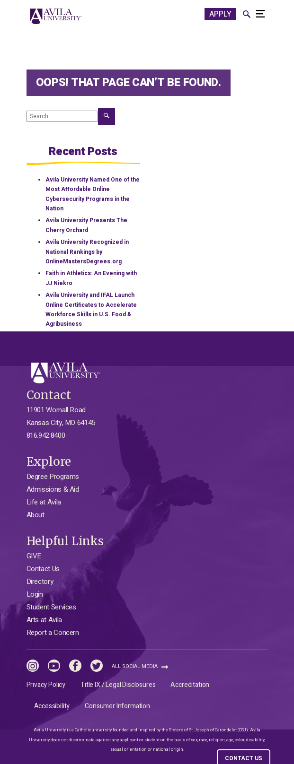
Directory (40, 581)
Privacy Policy (46, 685)
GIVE (34, 556)
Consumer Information (117, 706)
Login (35, 594)
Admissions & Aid (53, 489)
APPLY (220, 14)
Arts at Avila (44, 620)
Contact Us (43, 569)
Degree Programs (53, 476)
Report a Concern (53, 632)
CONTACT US (243, 758)
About (36, 515)
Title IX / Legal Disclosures (117, 685)
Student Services (51, 607)
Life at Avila (44, 502)
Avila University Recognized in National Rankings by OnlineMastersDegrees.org (87, 252)
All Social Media (140, 666)
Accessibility (52, 706)
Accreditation (189, 685)
